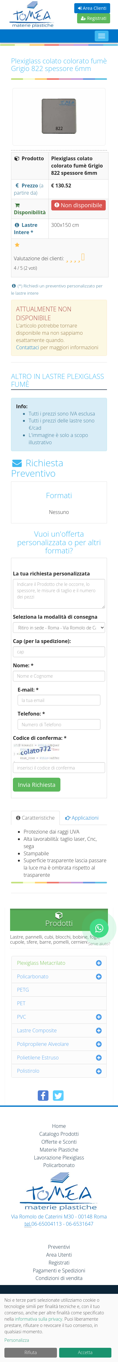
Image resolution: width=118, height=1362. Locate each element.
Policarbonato (32, 976)
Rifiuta (31, 1352)
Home (59, 1126)
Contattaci (27, 347)
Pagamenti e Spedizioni (59, 1270)
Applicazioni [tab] (82, 817)
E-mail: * (28, 689)
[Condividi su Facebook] (43, 1095)
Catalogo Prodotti (59, 1133)
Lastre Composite (37, 1030)
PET (21, 1003)
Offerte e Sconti (58, 1141)
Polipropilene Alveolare (43, 1044)
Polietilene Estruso (38, 1057)
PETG (23, 989)
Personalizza (16, 1340)
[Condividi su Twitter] (58, 1095)
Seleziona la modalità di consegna (55, 616)
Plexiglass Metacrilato (41, 962)
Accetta (85, 1352)
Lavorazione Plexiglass (59, 1157)
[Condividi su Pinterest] (73, 1095)
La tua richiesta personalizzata (51, 573)
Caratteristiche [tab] (35, 817)
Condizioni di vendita (59, 1278)
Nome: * (23, 665)
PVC (21, 1016)
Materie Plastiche (59, 1149)
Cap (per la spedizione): (42, 641)
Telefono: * (31, 713)
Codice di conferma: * (39, 737)
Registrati (93, 18)
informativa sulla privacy (38, 1319)
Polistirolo (28, 1070)
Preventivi (59, 1246)
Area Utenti (59, 1254)
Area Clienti (92, 8)
